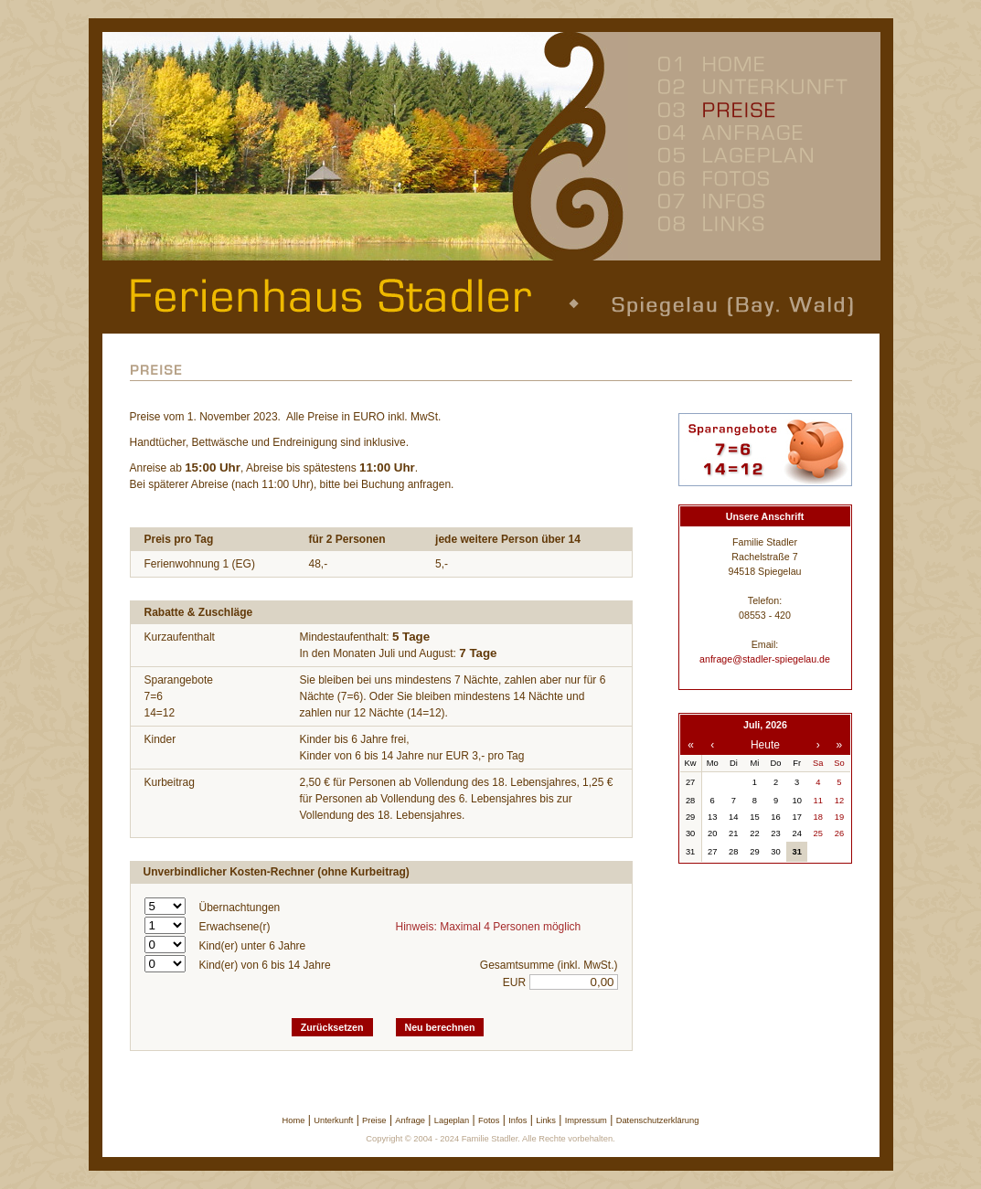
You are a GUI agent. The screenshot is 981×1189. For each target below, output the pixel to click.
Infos (517, 1120)
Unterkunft (333, 1120)
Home (294, 1120)
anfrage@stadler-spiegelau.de (764, 658)
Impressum (586, 1120)
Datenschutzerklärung (657, 1120)
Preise (374, 1120)
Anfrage (410, 1120)
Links (546, 1120)
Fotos (488, 1120)
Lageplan (451, 1120)
